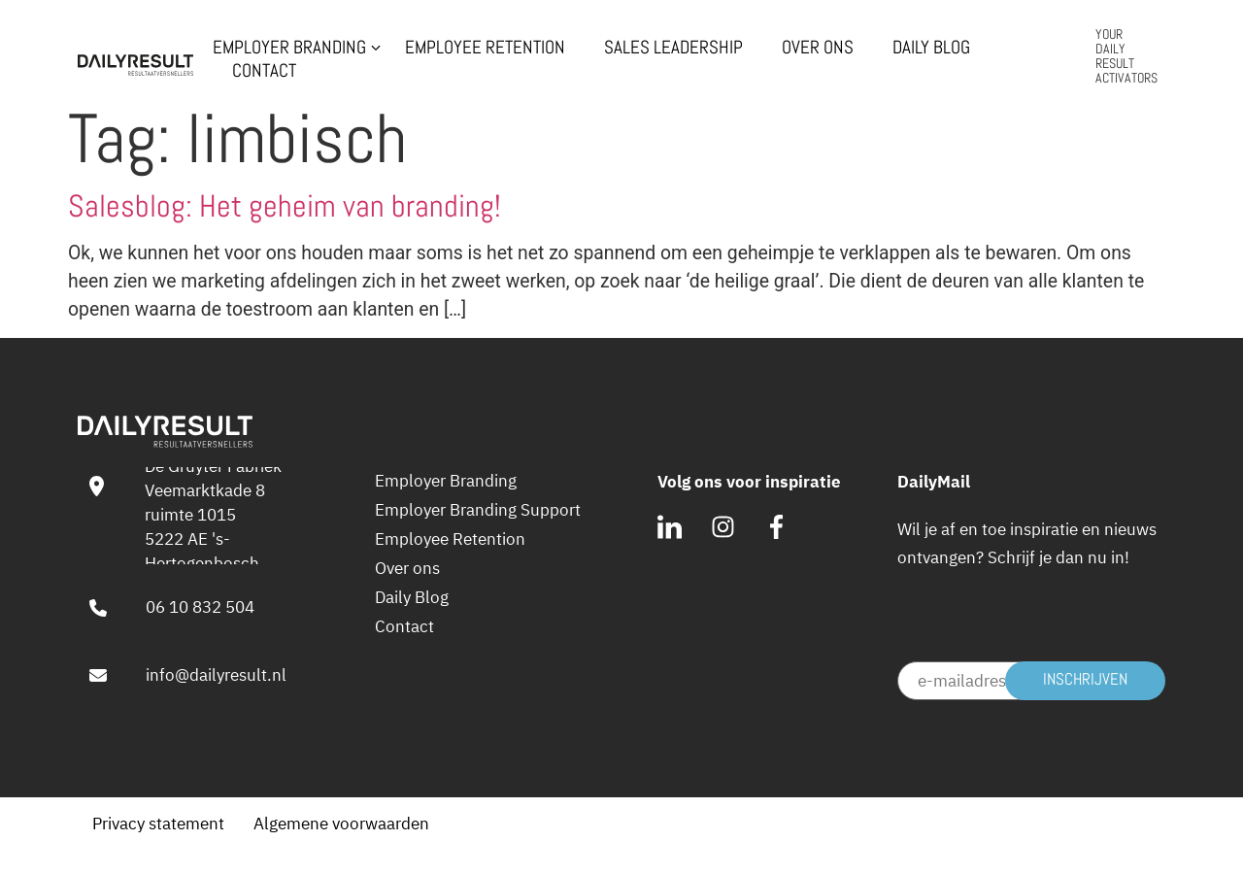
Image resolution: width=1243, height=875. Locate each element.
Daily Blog (931, 47)
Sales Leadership (673, 47)
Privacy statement (158, 823)
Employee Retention (485, 47)
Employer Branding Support (478, 510)
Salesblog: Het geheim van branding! (284, 205)
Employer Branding (289, 47)
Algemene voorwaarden (341, 823)
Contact (264, 71)
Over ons (818, 47)
